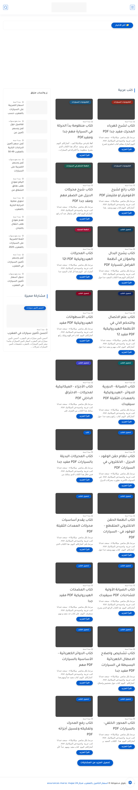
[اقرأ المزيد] (126, 149)
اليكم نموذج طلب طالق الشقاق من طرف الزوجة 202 (15, 187)
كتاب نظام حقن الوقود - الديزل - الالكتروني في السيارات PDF (117, 462)
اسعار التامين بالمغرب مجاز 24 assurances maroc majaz (77, 783)
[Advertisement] (69, 60)
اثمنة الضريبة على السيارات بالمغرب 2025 (16, 243)
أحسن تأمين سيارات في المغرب (27, 333)
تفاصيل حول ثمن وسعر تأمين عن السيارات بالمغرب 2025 (16, 129)
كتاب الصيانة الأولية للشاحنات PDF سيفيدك (117, 593)
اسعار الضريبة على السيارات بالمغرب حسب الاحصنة (16, 110)
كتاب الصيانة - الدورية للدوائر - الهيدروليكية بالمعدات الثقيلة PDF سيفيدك (118, 395)
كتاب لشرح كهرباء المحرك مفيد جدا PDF (119, 129)
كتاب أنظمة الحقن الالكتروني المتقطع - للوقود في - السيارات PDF (119, 528)
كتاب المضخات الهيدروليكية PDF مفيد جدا (76, 595)
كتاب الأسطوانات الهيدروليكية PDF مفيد (76, 320)
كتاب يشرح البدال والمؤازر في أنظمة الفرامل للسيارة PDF (119, 259)
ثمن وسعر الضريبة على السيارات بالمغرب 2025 (16, 167)
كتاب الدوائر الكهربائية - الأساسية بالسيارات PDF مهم (75, 659)
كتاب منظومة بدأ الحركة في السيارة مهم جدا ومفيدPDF (75, 132)
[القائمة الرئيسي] (132, 7)
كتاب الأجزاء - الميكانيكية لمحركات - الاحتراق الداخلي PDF (74, 392)
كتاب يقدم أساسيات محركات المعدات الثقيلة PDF (74, 526)
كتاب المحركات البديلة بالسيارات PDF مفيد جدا (75, 459)
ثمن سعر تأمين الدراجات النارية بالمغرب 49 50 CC (15, 148)
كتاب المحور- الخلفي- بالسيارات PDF (119, 726)
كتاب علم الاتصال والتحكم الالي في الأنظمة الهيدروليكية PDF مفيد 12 (119, 326)
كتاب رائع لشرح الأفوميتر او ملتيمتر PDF (117, 193)
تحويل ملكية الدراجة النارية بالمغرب (17, 205)
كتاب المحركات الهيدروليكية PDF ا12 (77, 256)
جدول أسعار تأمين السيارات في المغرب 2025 (15, 282)
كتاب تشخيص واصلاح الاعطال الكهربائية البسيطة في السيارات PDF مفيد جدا (118, 662)
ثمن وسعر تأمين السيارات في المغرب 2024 (15, 263)
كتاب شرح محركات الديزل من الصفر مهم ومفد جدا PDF (76, 195)
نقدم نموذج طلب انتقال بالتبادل (17, 224)
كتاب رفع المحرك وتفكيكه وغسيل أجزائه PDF (76, 729)
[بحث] (5, 7)
